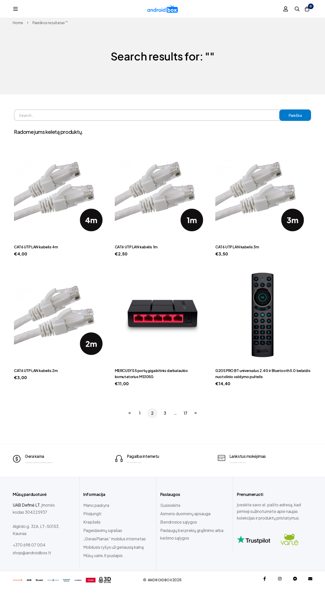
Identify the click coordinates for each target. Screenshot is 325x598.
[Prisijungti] (280, 9)
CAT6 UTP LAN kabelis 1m (138, 246)
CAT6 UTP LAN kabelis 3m (239, 246)
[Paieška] (293, 9)
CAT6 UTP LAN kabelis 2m (38, 370)
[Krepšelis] (305, 9)
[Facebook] (265, 588)
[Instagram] (280, 588)
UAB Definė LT (26, 513)
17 (185, 413)
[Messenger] (295, 588)
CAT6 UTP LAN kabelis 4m (38, 246)
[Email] (310, 588)
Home (18, 22)
